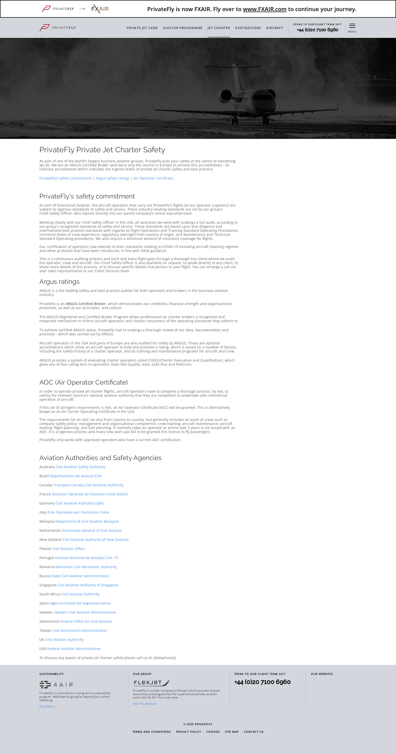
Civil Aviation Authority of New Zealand (96, 539)
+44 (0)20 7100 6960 (317, 29)
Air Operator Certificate (153, 178)
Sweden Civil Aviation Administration (85, 612)
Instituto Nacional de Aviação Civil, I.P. (87, 557)
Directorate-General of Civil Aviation (92, 530)
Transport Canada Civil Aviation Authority (88, 485)
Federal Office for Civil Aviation (86, 621)
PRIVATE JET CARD (142, 28)
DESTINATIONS (248, 28)
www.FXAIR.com (265, 9)
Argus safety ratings (113, 178)
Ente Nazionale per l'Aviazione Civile (78, 512)
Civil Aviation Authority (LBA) (80, 503)
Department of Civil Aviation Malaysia (87, 521)
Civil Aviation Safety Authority (80, 466)
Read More (47, 706)
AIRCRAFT (274, 28)
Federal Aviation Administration (74, 648)
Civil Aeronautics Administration (80, 630)
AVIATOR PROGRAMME (183, 28)
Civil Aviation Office (68, 548)
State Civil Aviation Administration (80, 575)
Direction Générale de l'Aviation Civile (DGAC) (90, 494)
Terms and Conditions (152, 732)
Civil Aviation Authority (80, 594)
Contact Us (253, 732)
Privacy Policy (188, 732)
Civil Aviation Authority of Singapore (88, 585)
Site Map (232, 732)
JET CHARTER (219, 28)
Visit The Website (145, 703)
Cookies (213, 732)
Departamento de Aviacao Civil (76, 475)
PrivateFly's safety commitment (65, 178)
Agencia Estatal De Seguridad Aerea (80, 603)
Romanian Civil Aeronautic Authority (86, 566)
